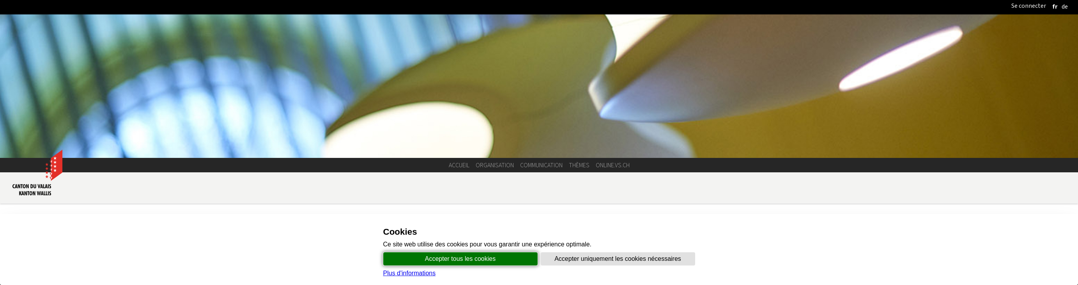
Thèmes (579, 165)
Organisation (495, 165)
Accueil (459, 165)
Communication (541, 165)
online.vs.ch (613, 165)
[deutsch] (1065, 6)
